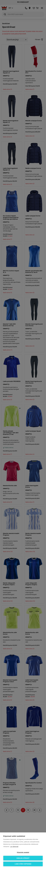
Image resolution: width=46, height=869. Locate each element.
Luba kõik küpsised (23, 864)
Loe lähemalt (14, 846)
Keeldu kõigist (23, 858)
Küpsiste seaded (23, 852)
